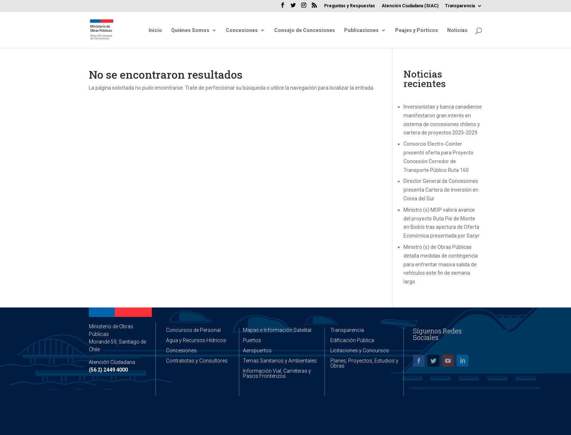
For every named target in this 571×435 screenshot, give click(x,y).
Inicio (155, 30)
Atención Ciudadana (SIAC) (410, 6)
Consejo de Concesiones (304, 30)
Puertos (252, 340)
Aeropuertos (257, 350)
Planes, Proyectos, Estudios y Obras (364, 363)
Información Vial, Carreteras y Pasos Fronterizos (277, 373)
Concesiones (242, 30)
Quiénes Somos (190, 30)
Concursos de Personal (193, 330)
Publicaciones (361, 30)
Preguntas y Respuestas (349, 6)
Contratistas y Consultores (197, 361)
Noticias (457, 30)
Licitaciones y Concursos (359, 350)
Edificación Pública (352, 340)
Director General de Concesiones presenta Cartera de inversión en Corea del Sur (441, 189)
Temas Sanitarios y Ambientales (280, 361)
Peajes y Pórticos (416, 30)
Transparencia (460, 6)
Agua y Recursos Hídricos (196, 340)
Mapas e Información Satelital (277, 330)
